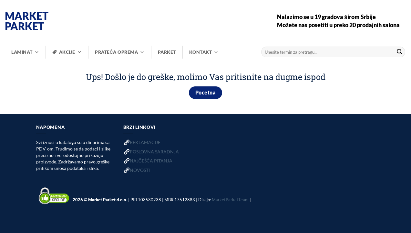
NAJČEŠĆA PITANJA (151, 160)
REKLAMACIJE (145, 142)
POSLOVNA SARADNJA (154, 151)
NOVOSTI (140, 170)
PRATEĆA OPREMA (120, 52)
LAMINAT (25, 52)
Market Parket (26, 21)
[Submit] (399, 52)
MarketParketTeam (230, 199)
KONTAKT (204, 52)
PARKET (167, 52)
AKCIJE (70, 52)
